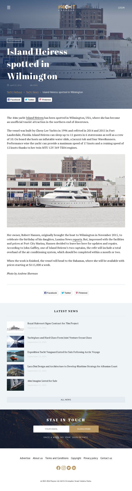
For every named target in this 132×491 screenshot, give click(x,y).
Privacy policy (91, 458)
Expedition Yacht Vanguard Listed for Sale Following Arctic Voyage (64, 352)
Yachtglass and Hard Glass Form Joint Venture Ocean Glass (60, 337)
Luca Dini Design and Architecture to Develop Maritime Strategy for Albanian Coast (72, 366)
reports (77, 239)
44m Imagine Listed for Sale (42, 380)
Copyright (76, 458)
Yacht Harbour (67, 8)
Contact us (106, 458)
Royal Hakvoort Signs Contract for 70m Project (53, 323)
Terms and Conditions (57, 458)
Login (121, 7)
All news (66, 399)
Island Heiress (35, 118)
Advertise (25, 458)
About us (38, 458)
